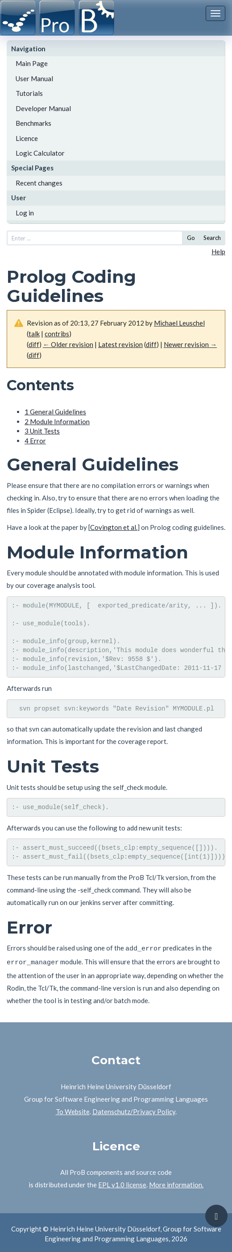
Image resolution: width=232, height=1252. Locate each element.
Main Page (32, 63)
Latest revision (120, 344)
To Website (73, 1109)
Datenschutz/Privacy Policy (133, 1109)
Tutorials (29, 93)
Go (191, 237)
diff (34, 344)
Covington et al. (113, 527)
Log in (25, 213)
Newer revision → (190, 344)
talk (34, 334)
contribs (57, 334)
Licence (27, 138)
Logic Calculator (40, 153)
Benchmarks (33, 123)
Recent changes (39, 183)
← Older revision (68, 344)
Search (212, 237)
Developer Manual (43, 108)
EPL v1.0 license (122, 1182)
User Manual (34, 78)
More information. (176, 1182)
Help (218, 252)
